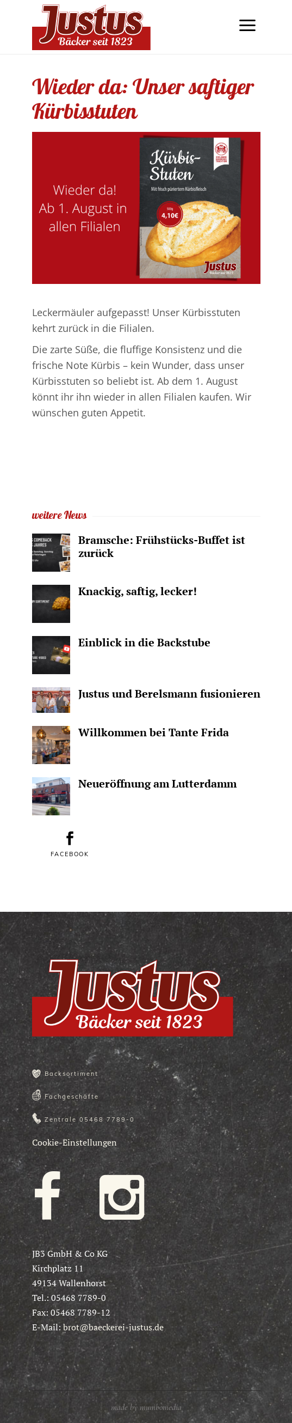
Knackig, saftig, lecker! (137, 591)
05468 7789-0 (107, 1119)
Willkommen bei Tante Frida (153, 732)
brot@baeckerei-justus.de (113, 1327)
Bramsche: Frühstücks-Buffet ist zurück (161, 546)
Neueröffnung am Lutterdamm (157, 783)
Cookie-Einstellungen (74, 1142)
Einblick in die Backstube (144, 642)
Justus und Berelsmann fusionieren (169, 693)
